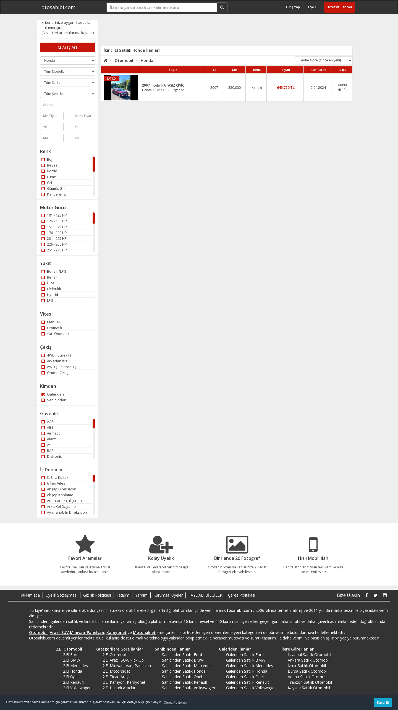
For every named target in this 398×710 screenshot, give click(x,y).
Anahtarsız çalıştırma (61, 500)
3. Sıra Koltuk (55, 477)
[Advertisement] (223, 32)
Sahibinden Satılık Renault (184, 682)
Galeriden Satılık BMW (245, 660)
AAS (47, 421)
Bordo (49, 170)
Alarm (49, 438)
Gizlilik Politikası (97, 595)
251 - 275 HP (54, 250)
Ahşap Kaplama (57, 494)
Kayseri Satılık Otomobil (309, 687)
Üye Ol (313, 7)
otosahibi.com (58, 7)
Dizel (48, 282)
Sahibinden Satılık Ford (182, 654)
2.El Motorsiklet (116, 671)
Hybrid (49, 294)
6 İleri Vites (53, 483)
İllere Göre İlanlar (295, 649)
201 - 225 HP (54, 238)
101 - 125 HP (54, 215)
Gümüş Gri (53, 188)
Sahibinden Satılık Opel (182, 676)
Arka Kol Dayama (58, 506)
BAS (47, 450)
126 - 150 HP (54, 221)
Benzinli (50, 277)
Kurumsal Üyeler (168, 595)
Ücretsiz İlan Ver (339, 7)
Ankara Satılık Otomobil (308, 660)
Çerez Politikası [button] (175, 702)
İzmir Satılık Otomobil (307, 665)
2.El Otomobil (67, 649)
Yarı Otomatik (55, 333)
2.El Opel (70, 676)
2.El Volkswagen (77, 687)
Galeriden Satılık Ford (245, 654)
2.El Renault (73, 682)
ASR (47, 444)
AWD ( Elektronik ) (58, 366)
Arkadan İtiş (54, 360)
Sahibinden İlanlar (170, 649)
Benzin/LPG (54, 271)
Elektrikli (51, 288)
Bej (46, 159)
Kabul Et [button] (383, 702)
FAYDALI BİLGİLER (205, 595)
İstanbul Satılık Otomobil (309, 654)
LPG (47, 300)
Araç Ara (68, 47)
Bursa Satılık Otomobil (308, 671)
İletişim (123, 595)
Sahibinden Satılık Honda (184, 671)
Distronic (51, 456)
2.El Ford (70, 654)
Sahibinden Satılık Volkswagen (188, 687)
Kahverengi (53, 194)
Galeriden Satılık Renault (247, 682)
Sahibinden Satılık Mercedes (186, 665)
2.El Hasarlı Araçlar (119, 687)
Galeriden (52, 394)
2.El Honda (72, 671)
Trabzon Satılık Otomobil (310, 682)
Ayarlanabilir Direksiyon (64, 512)
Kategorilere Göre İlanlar (117, 649)
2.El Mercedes (75, 665)
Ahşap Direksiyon (58, 489)
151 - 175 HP (54, 226)
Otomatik (51, 327)
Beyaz (49, 165)
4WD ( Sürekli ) (56, 355)
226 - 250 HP (54, 244)
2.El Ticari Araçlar (118, 676)
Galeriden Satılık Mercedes (249, 665)
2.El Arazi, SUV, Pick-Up (123, 660)
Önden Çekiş (54, 372)
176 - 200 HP (54, 232)
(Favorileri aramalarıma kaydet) (67, 32)
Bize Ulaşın (348, 595)
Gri (46, 182)
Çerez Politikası (241, 595)
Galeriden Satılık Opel (245, 676)
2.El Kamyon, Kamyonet (124, 682)
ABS (47, 427)
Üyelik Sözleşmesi (61, 595)
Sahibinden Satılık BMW (183, 660)
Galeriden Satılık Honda (246, 671)
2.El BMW (71, 660)
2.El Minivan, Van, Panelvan (127, 665)
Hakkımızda (29, 595)
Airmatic (50, 433)
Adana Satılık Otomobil (308, 676)
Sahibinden (53, 399)
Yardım (141, 595)
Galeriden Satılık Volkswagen (251, 687)
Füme (48, 176)
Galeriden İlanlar (233, 649)
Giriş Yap (293, 7)
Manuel (50, 321)
